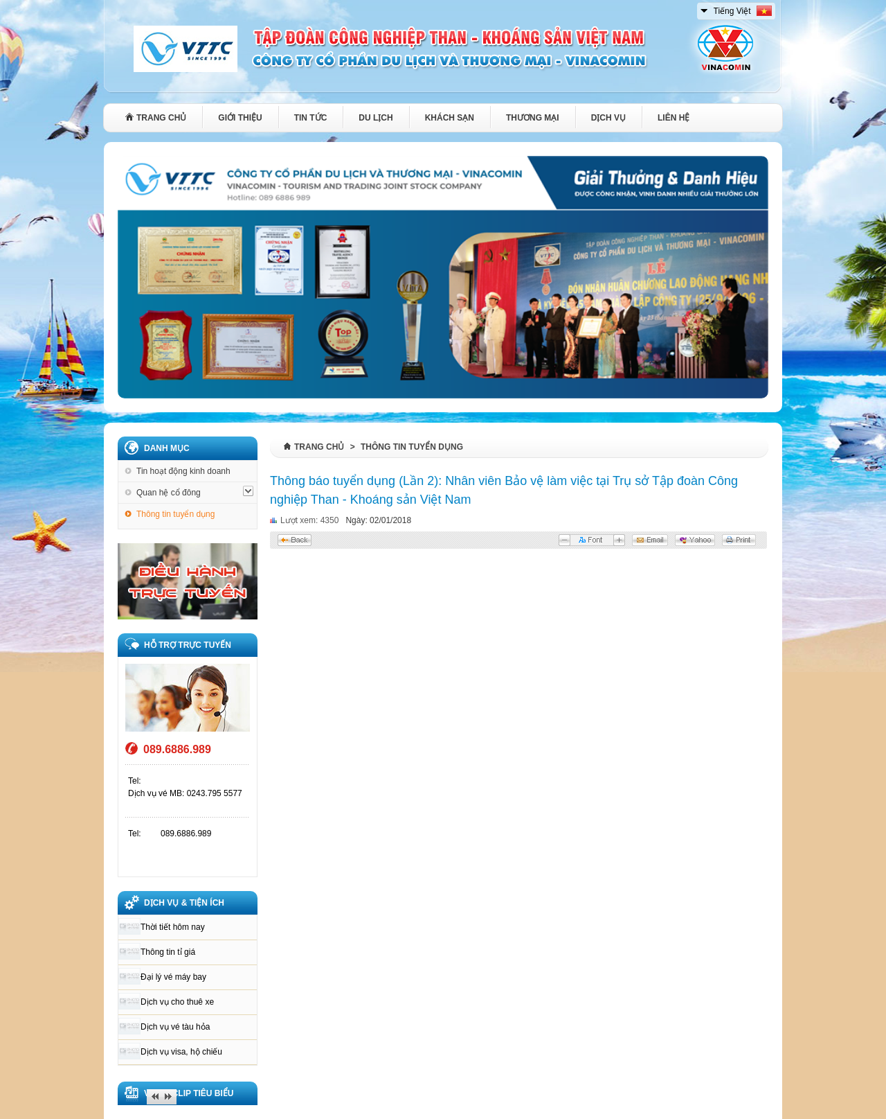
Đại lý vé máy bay (173, 977)
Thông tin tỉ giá (168, 952)
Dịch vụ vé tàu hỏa (175, 1027)
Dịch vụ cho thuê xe (177, 1002)
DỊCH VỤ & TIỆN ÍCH (184, 903)
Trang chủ (319, 447)
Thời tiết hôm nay (173, 927)
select (704, 8)
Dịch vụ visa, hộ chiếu (181, 1052)
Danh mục (167, 448)
